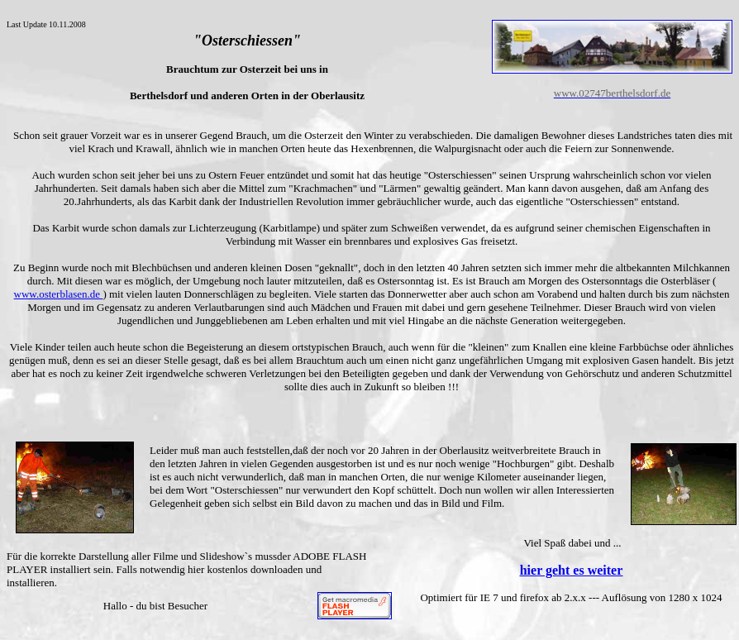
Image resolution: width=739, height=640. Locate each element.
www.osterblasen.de (58, 294)
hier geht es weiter (571, 570)
